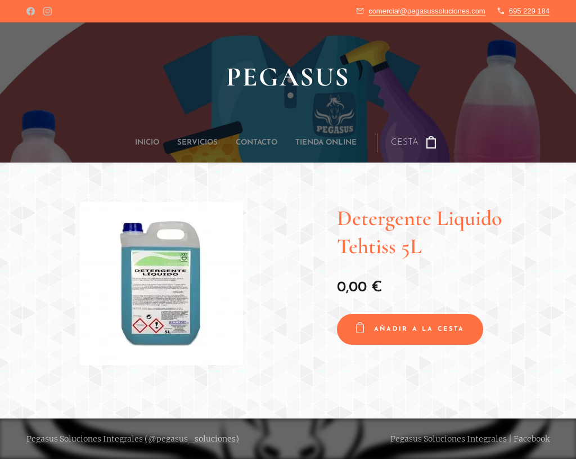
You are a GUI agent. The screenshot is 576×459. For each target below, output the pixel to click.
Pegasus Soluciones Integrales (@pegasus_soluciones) (132, 439)
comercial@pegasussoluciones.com (426, 11)
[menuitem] (223, 143)
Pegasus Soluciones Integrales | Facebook (470, 439)
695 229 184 (529, 11)
